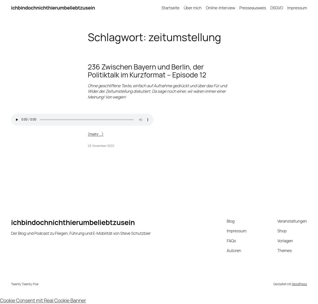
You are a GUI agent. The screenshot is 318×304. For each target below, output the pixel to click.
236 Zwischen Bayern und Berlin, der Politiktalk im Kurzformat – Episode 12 (147, 71)
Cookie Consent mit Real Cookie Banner (43, 300)
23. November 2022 (101, 146)
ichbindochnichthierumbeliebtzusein (53, 7)
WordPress (299, 284)
